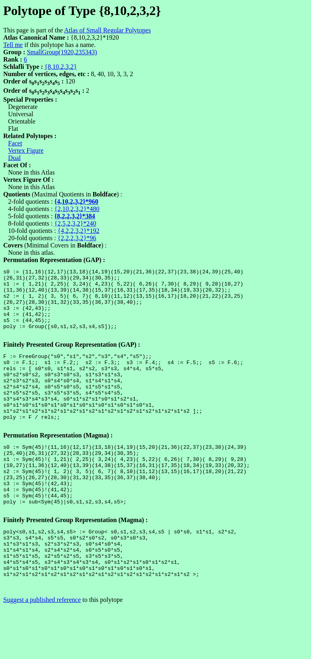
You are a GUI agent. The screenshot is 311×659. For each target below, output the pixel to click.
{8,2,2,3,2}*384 (74, 216)
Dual (14, 157)
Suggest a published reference (42, 651)
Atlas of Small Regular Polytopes (107, 30)
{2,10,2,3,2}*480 (76, 208)
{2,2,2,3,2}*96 (77, 238)
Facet (15, 143)
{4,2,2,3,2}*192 (78, 230)
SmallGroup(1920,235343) (62, 52)
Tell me (13, 44)
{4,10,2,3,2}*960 (76, 201)
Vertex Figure (26, 150)
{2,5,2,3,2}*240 (75, 223)
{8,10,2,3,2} (61, 66)
